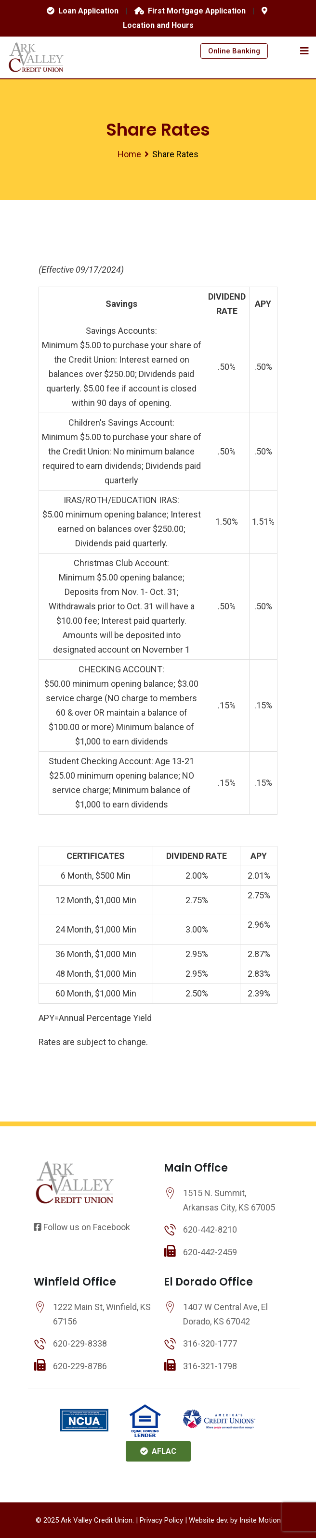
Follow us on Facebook (82, 1227)
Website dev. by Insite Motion (235, 1520)
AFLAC (158, 1451)
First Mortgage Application (190, 10)
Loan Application (82, 10)
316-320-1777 (210, 1343)
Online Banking (234, 51)
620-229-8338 (80, 1343)
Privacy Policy (161, 1520)
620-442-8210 (210, 1229)
